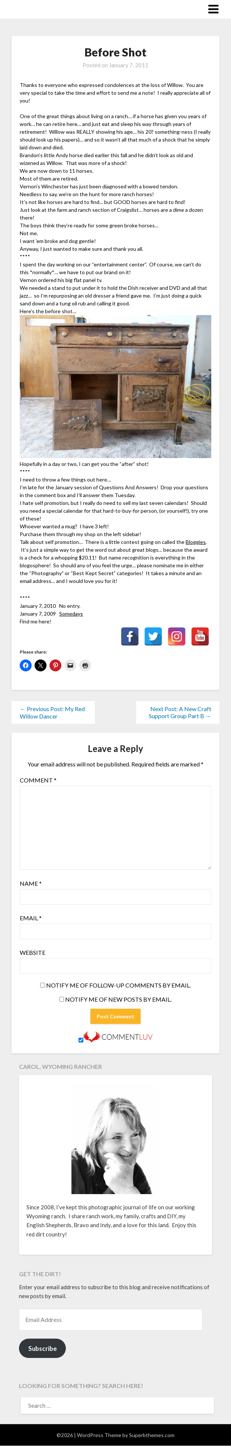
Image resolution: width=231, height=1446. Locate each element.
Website (32, 952)
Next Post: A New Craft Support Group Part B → (180, 712)
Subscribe (42, 1348)
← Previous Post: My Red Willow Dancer (52, 712)
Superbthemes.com (151, 1435)
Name (31, 883)
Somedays (71, 613)
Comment (38, 780)
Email (31, 917)
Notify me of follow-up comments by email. (118, 985)
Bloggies (196, 542)
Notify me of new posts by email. (118, 999)
